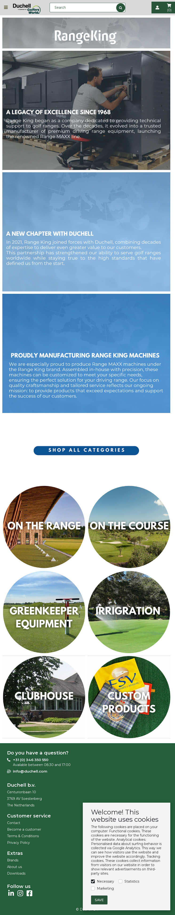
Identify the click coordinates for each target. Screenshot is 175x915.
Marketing (105, 888)
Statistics (131, 881)
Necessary (105, 881)
